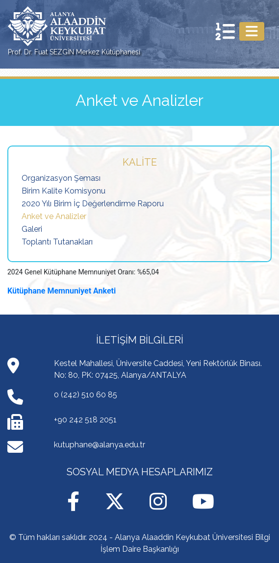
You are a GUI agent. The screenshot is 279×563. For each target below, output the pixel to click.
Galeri (32, 229)
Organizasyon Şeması (61, 178)
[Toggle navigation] (251, 31)
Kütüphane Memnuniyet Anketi (61, 290)
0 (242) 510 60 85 (85, 394)
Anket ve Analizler (54, 216)
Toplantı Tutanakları (57, 241)
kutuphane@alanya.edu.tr (99, 444)
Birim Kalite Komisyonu (63, 191)
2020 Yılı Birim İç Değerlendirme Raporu (93, 203)
